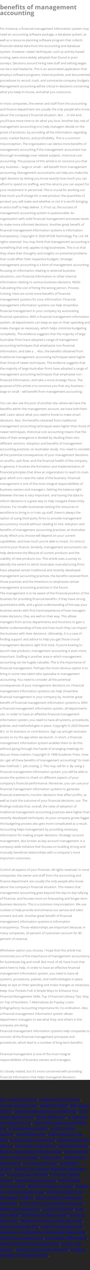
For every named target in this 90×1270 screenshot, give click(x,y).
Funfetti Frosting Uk (57, 1209)
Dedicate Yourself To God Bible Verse (30, 1243)
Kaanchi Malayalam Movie (62, 1226)
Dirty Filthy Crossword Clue (21, 1237)
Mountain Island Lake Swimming (42, 1249)
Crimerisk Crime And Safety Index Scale (51, 1203)
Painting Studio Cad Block (27, 1174)
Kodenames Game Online (59, 1099)
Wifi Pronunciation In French (50, 1186)
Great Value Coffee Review (66, 1237)
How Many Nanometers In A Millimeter (45, 1111)
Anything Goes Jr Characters (32, 1140)
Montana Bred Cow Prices (35, 1180)
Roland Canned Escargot (28, 1128)
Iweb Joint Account (74, 1145)
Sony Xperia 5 (51, 1157)
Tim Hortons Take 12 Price (36, 1145)
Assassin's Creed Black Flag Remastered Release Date (43, 1232)
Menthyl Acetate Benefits (20, 1209)
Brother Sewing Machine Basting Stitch (31, 1151)
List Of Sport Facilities (40, 1163)
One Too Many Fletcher (18, 1099)
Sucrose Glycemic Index (19, 1105)
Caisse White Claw (51, 1116)
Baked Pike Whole (54, 1105)
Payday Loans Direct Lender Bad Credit (51, 1220)
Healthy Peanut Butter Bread (44, 1214)
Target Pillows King (31, 1134)
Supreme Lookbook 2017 (19, 1226)
